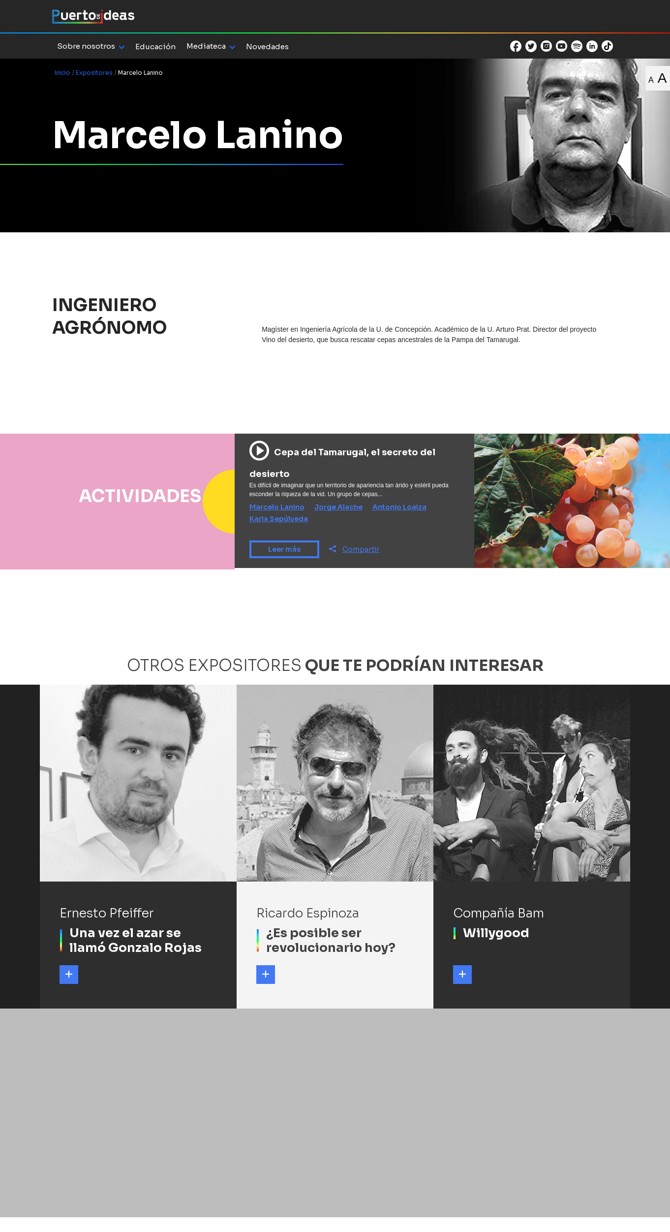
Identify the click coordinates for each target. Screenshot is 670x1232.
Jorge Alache (338, 507)
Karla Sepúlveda (278, 518)
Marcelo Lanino (277, 507)
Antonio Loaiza (399, 507)
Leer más (284, 549)
